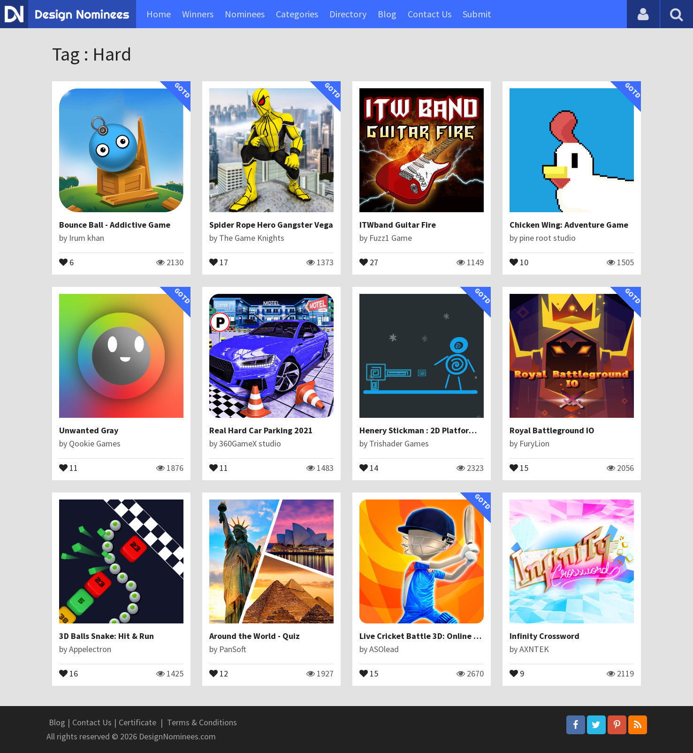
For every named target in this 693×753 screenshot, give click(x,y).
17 (218, 261)
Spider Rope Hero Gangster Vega (271, 224)
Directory (347, 14)
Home (158, 14)
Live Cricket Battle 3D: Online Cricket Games (444, 635)
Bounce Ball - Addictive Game (114, 224)
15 (519, 467)
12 (218, 672)
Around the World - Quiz (254, 635)
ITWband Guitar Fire (397, 224)
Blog (387, 14)
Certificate (137, 722)
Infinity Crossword (544, 635)
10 (519, 261)
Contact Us (429, 14)
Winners (197, 14)
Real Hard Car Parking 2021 (261, 430)
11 (68, 467)
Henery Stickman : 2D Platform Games (431, 430)
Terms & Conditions (202, 722)
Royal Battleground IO (552, 430)
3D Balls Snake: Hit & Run (106, 635)
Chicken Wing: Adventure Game (569, 224)
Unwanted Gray (88, 430)
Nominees (245, 14)
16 (68, 672)
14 (368, 467)
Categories (297, 14)
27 (368, 261)
